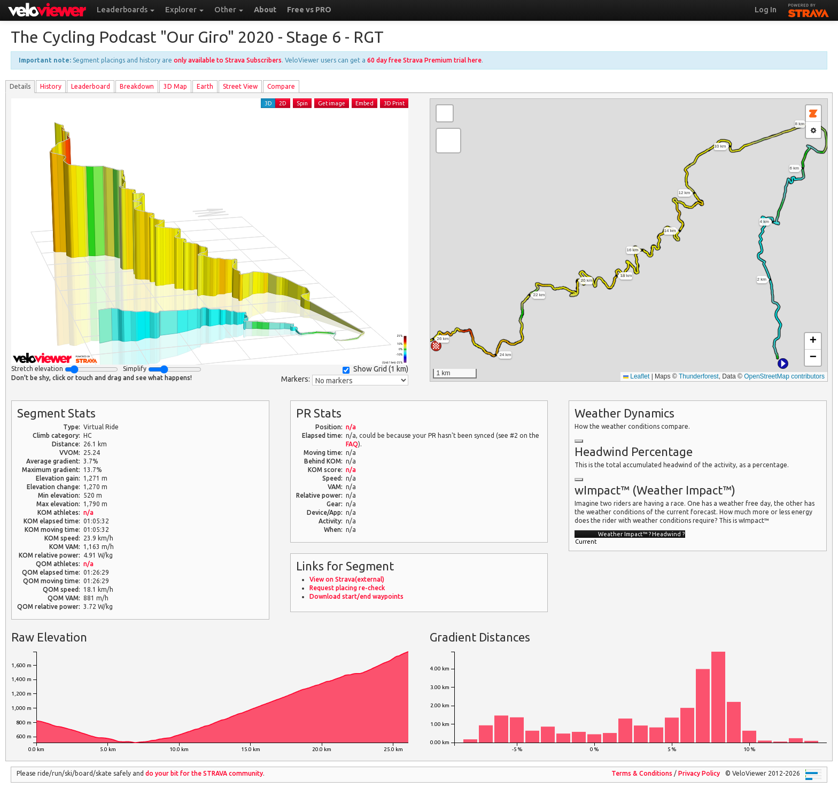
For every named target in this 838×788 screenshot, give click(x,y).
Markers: (295, 379)
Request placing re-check (347, 587)
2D (282, 103)
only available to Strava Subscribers (228, 60)
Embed (364, 103)
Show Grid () (375, 369)
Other (228, 9)
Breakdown (137, 86)
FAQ (352, 444)
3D (268, 103)
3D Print (394, 103)
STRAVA (809, 9)
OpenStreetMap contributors (784, 376)
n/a (88, 512)
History (50, 86)
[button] (783, 363)
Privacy (699, 773)
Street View (240, 86)
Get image (331, 103)
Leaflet (636, 376)
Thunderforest (699, 376)
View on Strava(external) (346, 579)
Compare (281, 86)
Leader (90, 86)
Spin (302, 103)
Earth (205, 86)
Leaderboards (125, 9)
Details (20, 86)
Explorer (184, 9)
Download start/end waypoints (356, 596)
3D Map (175, 86)
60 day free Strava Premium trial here (424, 60)
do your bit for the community (204, 773)
